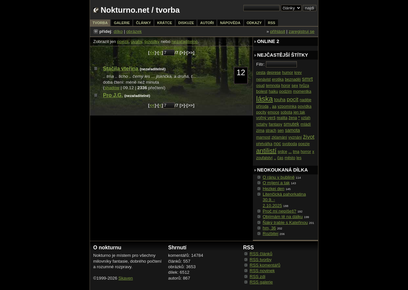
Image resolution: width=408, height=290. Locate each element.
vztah (306, 118)
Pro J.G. (113, 95)
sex (295, 85)
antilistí (266, 150)
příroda (262, 106)
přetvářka (264, 144)
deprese (274, 72)
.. (275, 158)
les (299, 158)
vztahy (262, 124)
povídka (305, 106)
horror (305, 151)
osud (260, 85)
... (290, 151)
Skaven (125, 278)
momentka (302, 91)
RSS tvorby (260, 259)
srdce (282, 151)
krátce (164, 23)
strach (271, 130)
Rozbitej (270, 233)
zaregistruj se (301, 31)
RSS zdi (257, 276)
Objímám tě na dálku (283, 216)
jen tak (299, 112)
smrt (307, 79)
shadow (111, 87)
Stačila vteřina (120, 68)
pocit (293, 99)
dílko (118, 31)
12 (241, 72)
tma (296, 151)
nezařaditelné (185, 41)
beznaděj (293, 79)
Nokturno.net (125, 10)
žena (293, 118)
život (308, 137)
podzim (285, 91)
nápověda (230, 23)
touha (279, 99)
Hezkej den (273, 188)
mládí (305, 124)
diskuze (186, 23)
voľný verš (265, 117)
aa (274, 106)
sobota (286, 112)
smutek (291, 124)
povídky (152, 41)
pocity (261, 112)
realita (282, 118)
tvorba (168, 10)
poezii (122, 41)
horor (285, 85)
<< (152, 52)
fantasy (275, 124)
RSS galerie (261, 282)
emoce (273, 112)
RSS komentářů (265, 265)
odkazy (254, 23)
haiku (273, 91)
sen (280, 130)
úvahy (136, 41)
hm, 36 (269, 228)
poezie (304, 144)
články (143, 23)
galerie (122, 23)
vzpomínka (287, 106)
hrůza (304, 85)
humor (287, 72)
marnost (263, 137)
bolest (262, 91)
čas (280, 158)
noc (277, 143)
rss (271, 23)
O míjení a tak (276, 182)
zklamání (279, 137)
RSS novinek (262, 270)
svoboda (289, 144)
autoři (207, 23)
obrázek (133, 31)
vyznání (295, 137)
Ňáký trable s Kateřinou (285, 222)
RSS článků (261, 253)
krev (298, 72)
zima (260, 130)
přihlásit (277, 31)
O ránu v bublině (279, 177)
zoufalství (264, 158)
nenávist (263, 79)
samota (292, 130)
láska (264, 99)
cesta (261, 72)
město (289, 158)
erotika (278, 79)
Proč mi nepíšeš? (279, 211)
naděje (305, 100)
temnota (273, 85)
